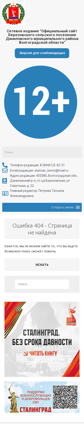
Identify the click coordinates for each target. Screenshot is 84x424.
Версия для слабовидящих (42, 53)
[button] (62, 207)
